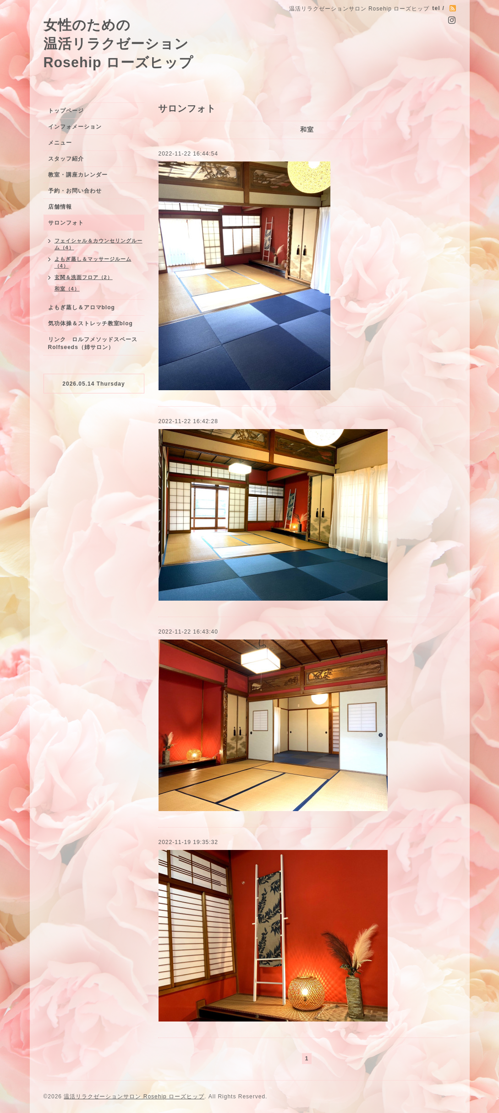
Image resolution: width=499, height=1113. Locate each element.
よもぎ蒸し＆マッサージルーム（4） (93, 262)
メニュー (60, 143)
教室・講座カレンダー (78, 175)
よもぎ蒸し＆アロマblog (81, 307)
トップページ (66, 111)
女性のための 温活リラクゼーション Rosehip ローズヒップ (119, 43)
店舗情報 (60, 207)
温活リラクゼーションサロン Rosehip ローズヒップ (134, 1096)
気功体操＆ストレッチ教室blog (90, 323)
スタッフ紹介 (66, 159)
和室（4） (67, 288)
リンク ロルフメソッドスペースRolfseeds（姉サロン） (92, 343)
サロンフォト (66, 223)
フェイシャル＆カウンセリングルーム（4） (99, 244)
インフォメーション (75, 127)
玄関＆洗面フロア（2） (84, 277)
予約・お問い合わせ (75, 191)
